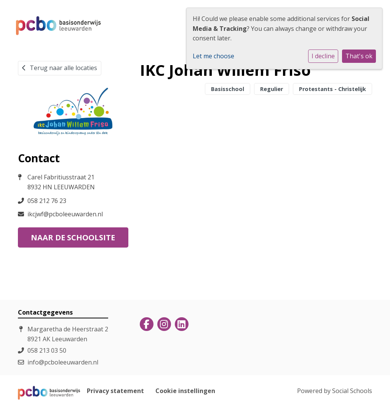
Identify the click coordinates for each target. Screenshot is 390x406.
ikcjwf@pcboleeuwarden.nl (65, 214)
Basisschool (227, 89)
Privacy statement (115, 391)
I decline (323, 56)
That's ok (358, 56)
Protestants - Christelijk (332, 89)
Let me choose (213, 56)
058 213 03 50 (46, 350)
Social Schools (352, 391)
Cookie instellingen (185, 391)
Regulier (271, 89)
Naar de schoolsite (73, 237)
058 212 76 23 (46, 201)
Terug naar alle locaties (59, 68)
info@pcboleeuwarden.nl (62, 362)
